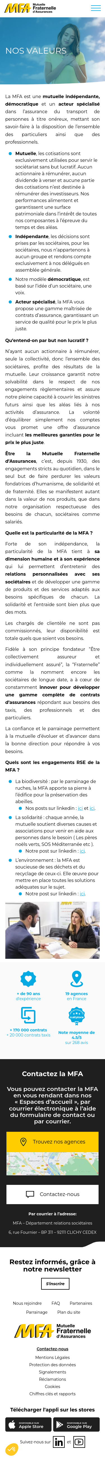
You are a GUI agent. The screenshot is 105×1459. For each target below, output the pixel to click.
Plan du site (68, 1312)
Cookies (52, 1386)
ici (80, 808)
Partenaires (81, 1303)
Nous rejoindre (27, 1303)
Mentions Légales (52, 1357)
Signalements (52, 1372)
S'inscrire (55, 1283)
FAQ (56, 1303)
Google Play (79, 1425)
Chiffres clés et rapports (52, 1393)
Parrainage (36, 1312)
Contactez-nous (60, 1194)
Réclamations (52, 1379)
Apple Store (31, 1426)
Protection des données (52, 1364)
